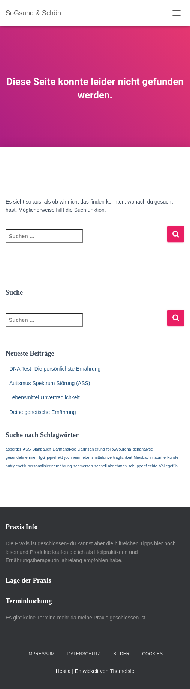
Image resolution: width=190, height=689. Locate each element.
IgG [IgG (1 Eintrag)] (42, 457)
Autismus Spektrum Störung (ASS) (49, 383)
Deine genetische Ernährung (42, 412)
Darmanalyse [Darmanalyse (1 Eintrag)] (64, 449)
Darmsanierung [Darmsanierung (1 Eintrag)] (91, 449)
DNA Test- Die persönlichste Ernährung (54, 369)
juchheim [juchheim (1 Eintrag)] (72, 457)
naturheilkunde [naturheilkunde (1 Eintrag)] (165, 457)
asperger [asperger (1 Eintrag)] (13, 449)
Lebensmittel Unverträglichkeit (44, 397)
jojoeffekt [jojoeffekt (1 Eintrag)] (55, 457)
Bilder (121, 653)
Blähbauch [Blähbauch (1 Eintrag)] (41, 449)
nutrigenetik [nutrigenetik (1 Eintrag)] (16, 466)
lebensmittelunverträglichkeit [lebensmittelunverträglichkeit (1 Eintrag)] (107, 457)
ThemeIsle (122, 671)
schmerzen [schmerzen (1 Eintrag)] (83, 466)
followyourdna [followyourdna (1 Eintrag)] (118, 449)
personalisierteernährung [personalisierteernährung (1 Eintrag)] (50, 466)
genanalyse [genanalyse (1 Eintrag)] (143, 449)
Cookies (152, 653)
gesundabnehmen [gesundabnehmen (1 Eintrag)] (21, 457)
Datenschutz (83, 653)
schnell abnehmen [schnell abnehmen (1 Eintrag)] (110, 466)
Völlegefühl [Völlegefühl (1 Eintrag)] (169, 466)
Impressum (41, 653)
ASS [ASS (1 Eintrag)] (27, 449)
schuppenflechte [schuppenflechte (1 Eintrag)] (142, 466)
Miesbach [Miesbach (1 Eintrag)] (142, 457)
